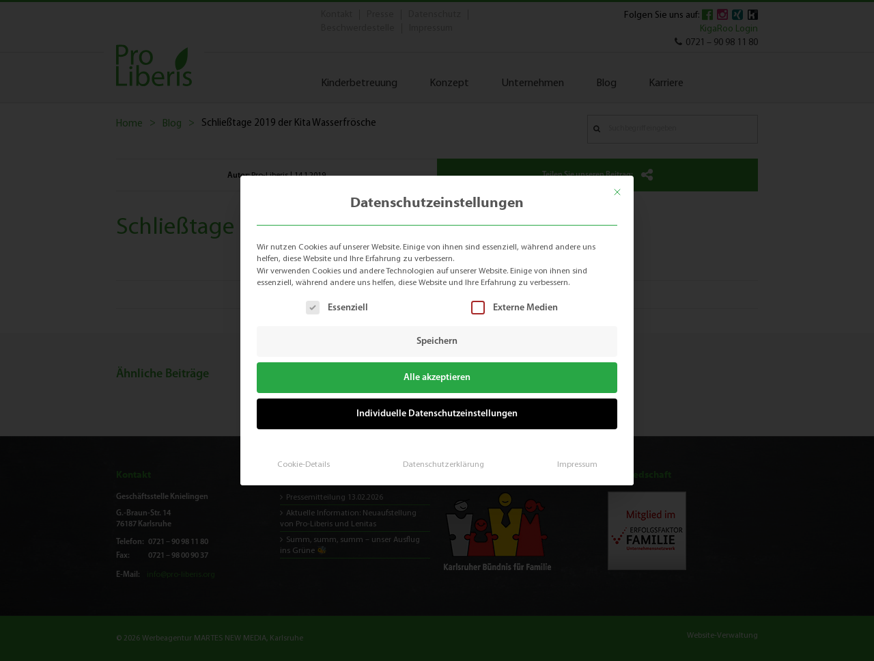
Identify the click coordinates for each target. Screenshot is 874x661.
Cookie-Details (304, 463)
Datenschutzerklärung (443, 463)
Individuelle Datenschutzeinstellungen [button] (437, 413)
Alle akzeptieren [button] (437, 378)
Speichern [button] (437, 341)
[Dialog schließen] (619, 191)
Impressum (576, 463)
